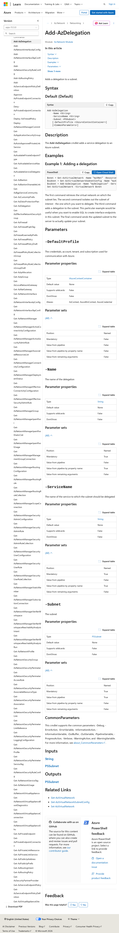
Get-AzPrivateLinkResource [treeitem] (26, 850)
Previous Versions (27, 926)
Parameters (54, 66)
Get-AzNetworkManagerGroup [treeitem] (26, 409)
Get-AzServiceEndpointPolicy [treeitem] (27, 884)
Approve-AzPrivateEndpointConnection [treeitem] (27, 98)
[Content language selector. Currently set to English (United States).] (16, 919)
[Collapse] (38, 21)
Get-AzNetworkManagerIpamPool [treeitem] (27, 419)
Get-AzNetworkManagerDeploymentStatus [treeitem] (27, 375)
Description (53, 58)
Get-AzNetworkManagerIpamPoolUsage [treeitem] (27, 443)
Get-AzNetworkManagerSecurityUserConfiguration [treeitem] (27, 551)
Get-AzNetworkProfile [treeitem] (24, 651)
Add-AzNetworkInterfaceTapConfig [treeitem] (27, 58)
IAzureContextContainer (80, 278)
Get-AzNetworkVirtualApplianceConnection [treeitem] (27, 813)
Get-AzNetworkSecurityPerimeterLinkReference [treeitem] (27, 724)
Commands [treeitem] (19, 37)
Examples (53, 62)
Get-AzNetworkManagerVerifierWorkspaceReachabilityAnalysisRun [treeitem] (27, 641)
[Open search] (104, 4)
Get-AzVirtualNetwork (63, 797)
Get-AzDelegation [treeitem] (22, 205)
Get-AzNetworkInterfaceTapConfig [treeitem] (27, 310)
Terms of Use (8, 930)
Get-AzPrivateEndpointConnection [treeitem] (27, 842)
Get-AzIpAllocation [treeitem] (23, 272)
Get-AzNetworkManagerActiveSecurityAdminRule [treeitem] (27, 339)
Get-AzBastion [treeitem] (20, 179)
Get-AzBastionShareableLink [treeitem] (27, 184)
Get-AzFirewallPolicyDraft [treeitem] (25, 243)
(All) (49, 318)
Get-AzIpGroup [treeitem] (21, 276)
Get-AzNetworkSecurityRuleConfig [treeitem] (27, 772)
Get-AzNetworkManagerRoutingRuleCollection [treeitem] (27, 491)
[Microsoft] (6, 4)
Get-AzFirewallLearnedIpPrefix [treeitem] (25, 233)
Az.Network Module (63, 41)
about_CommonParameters (88, 742)
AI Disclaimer (8, 926)
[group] (81, 182)
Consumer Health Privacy (88, 926)
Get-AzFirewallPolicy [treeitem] (23, 239)
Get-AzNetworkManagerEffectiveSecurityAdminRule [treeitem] (27, 399)
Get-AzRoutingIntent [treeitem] (23, 867)
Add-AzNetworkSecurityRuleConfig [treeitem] (27, 70)
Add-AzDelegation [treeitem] (22, 41)
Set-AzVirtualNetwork (62, 806)
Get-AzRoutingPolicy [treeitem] (23, 872)
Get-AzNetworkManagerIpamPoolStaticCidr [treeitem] (27, 431)
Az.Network (59, 23)
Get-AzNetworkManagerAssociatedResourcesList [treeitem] (27, 350)
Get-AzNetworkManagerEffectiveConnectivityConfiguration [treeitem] (27, 387)
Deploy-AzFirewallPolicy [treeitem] (25, 118)
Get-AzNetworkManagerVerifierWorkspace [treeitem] (27, 611)
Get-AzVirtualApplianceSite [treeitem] (26, 901)
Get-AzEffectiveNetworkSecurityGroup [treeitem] (27, 214)
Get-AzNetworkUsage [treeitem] (24, 785)
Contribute (54, 926)
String (100, 401)
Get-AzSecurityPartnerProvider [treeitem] (26, 878)
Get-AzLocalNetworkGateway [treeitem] (25, 283)
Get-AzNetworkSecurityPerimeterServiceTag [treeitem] (27, 760)
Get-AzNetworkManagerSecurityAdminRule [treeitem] (27, 527)
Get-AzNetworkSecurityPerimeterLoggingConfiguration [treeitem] (27, 736)
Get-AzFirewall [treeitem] (20, 222)
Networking (75, 23)
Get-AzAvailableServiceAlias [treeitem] (27, 163)
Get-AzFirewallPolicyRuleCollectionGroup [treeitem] (27, 252)
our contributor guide (60, 849)
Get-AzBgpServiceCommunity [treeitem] (26, 190)
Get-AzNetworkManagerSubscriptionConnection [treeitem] (27, 599)
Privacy (66, 926)
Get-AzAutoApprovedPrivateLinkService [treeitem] (27, 143)
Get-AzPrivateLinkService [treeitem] (25, 854)
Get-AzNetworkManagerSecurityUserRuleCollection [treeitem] (27, 575)
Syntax (52, 54)
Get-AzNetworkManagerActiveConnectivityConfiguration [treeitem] (27, 326)
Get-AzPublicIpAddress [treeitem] (24, 859)
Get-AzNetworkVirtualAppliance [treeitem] (27, 791)
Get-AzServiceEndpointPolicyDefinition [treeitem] (27, 893)
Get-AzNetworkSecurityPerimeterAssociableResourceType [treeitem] (27, 688)
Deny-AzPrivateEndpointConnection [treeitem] (27, 110)
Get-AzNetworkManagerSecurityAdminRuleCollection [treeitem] (27, 539)
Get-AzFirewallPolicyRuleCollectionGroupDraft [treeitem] (27, 264)
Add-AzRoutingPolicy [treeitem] (24, 78)
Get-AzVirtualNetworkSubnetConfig (70, 802)
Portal (84, 12)
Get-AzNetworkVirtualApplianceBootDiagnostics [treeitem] (27, 801)
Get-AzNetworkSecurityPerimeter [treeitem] (27, 666)
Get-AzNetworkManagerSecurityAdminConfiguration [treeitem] (27, 515)
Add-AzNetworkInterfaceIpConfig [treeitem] (27, 47)
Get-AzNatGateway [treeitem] (23, 289)
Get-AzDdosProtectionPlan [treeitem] (26, 201)
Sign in (112, 3)
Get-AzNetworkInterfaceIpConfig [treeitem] (27, 300)
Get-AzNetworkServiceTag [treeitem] (26, 780)
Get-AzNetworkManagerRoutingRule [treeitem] (27, 479)
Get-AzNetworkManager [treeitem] (25, 318)
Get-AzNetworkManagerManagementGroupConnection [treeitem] (27, 455)
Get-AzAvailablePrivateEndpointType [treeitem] (27, 155)
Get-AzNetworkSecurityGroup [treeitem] (26, 657)
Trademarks (23, 930)
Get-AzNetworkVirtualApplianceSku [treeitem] (27, 825)
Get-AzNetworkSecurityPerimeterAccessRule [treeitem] (27, 676)
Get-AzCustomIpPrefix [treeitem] (24, 197)
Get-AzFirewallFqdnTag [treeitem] (24, 226)
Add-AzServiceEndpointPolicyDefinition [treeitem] (27, 86)
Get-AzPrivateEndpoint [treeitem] (24, 833)
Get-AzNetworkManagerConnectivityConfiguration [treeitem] (27, 363)
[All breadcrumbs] (48, 23)
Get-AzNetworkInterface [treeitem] (25, 293)
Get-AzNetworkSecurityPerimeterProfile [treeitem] (27, 748)
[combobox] (21, 27)
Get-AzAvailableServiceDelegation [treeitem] (27, 172)
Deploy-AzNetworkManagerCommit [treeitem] (27, 125)
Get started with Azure (103, 12)
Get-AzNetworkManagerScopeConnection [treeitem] (27, 503)
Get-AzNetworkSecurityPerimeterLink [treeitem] (27, 712)
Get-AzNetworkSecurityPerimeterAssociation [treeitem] (27, 700)
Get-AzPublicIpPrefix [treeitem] (23, 863)
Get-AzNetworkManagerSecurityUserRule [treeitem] (27, 563)
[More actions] (114, 23)
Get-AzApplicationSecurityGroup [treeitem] (27, 133)
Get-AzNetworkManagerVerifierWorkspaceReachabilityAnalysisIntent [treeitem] (27, 625)
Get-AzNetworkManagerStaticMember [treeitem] (27, 587)
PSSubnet (96, 636)
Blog (41, 926)
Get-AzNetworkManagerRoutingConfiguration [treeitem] (27, 467)
